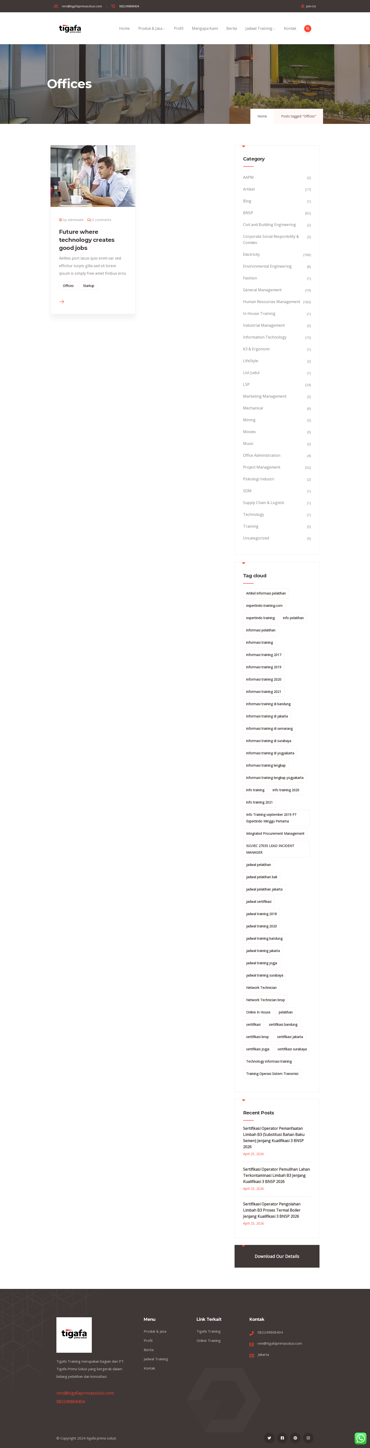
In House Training (259, 313)
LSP (246, 384)
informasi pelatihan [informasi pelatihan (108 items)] (260, 630)
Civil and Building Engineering (269, 224)
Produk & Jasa (151, 33)
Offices (68, 285)
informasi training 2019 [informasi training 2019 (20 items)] (263, 667)
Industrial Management (264, 325)
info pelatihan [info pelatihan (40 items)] (293, 618)
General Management (262, 289)
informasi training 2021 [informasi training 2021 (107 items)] (263, 691)
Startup (88, 285)
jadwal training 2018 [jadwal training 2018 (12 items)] (261, 914)
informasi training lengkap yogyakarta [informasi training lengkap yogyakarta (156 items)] (274, 777)
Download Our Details (277, 1256)
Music (248, 443)
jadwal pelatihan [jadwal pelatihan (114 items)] (258, 864)
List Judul (251, 372)
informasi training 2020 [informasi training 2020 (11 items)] (263, 679)
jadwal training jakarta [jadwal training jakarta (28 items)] (263, 950)
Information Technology (264, 337)
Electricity (251, 254)
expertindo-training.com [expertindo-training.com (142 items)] (264, 605)
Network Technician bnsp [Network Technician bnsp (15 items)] (265, 1000)
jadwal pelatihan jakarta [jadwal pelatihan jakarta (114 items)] (264, 889)
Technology (253, 514)
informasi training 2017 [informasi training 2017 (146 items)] (263, 654)
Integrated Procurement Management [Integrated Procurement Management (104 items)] (275, 833)
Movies (249, 431)
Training (250, 526)
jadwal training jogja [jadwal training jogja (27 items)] (261, 963)
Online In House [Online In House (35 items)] (258, 1012)
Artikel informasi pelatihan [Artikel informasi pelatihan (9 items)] (266, 593)
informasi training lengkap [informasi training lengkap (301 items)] (266, 765)
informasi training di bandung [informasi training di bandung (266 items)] (268, 704)
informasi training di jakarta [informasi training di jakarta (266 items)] (267, 716)
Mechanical (253, 408)
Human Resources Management (271, 301)
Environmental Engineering (267, 266)
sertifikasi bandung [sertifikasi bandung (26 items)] (283, 1024)
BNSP (248, 212)
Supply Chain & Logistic (263, 502)
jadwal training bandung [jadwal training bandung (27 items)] (264, 938)
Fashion (250, 278)
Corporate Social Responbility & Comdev (271, 239)
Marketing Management (264, 396)
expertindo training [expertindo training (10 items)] (260, 618)
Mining (249, 419)
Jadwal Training (260, 33)
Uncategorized (256, 538)
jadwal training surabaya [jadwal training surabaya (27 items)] (264, 975)
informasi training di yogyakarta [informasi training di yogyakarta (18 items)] (270, 753)
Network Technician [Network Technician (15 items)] (261, 987)
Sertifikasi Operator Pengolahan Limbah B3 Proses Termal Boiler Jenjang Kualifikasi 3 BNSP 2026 (271, 1210)
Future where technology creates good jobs (86, 239)
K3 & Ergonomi (256, 349)
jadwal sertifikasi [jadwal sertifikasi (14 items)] (258, 901)
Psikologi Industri (258, 479)
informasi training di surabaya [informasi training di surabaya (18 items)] (268, 741)
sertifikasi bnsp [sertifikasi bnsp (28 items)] (257, 1037)
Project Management (261, 467)
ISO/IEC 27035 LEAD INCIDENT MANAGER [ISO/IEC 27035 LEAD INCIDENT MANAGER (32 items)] (270, 849)
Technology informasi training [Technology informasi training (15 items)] (269, 1061)
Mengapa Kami (205, 33)
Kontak (290, 33)
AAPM (248, 177)
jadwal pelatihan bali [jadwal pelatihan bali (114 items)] (261, 877)
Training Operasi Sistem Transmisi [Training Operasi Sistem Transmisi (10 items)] (272, 1073)
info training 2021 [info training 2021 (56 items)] (259, 802)
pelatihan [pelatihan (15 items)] (286, 1012)
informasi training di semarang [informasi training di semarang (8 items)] (269, 728)
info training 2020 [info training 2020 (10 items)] (286, 790)
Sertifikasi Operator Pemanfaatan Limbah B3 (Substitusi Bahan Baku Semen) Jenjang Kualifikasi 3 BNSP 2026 (273, 1137)
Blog (247, 201)
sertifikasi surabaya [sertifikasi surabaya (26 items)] (292, 1049)
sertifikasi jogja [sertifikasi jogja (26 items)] (257, 1049)
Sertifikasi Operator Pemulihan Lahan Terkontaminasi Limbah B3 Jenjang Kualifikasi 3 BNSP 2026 (276, 1175)
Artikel (249, 189)
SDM (247, 490)
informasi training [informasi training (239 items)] (259, 642)
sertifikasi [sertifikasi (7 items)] (253, 1024)
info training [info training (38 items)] (255, 790)
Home (124, 33)
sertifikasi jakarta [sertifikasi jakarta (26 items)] (290, 1037)
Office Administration (261, 455)
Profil (178, 33)
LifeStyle (250, 360)
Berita (231, 33)
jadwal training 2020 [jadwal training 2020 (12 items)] (261, 926)
